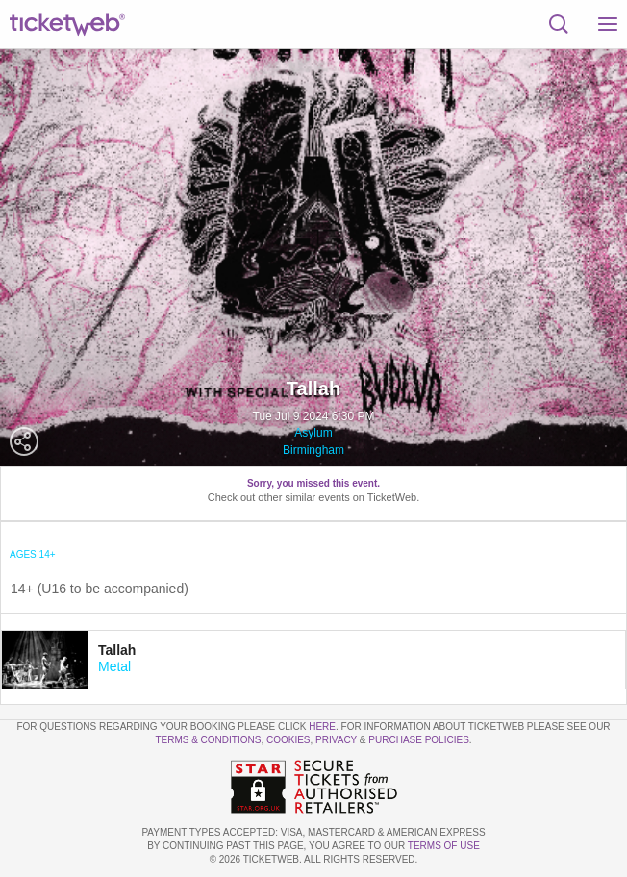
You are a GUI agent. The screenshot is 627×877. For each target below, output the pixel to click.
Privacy (336, 740)
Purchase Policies (418, 740)
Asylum (313, 432)
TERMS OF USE (444, 845)
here (322, 726)
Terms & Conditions (208, 740)
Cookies (288, 740)
